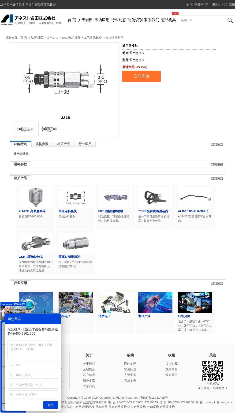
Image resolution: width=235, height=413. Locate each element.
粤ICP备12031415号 (154, 397)
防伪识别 (135, 20)
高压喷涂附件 (114, 37)
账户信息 (89, 375)
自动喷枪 (153, 407)
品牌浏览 (37, 37)
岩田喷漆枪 (167, 407)
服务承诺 (89, 380)
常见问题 (130, 369)
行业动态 (118, 20)
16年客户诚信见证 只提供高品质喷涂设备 (28, 4)
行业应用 (85, 144)
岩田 (230, 20)
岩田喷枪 (88, 407)
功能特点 (20, 144)
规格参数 (41, 144)
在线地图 (130, 380)
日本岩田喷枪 (117, 407)
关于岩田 (85, 20)
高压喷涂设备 (71, 37)
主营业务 (130, 375)
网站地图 (130, 363)
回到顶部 (217, 144)
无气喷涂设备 (93, 37)
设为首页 (171, 375)
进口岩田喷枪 (136, 407)
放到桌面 (171, 369)
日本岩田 (52, 37)
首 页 (72, 20)
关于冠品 (89, 363)
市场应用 (101, 20)
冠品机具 (168, 20)
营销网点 (89, 369)
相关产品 (63, 144)
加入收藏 (171, 363)
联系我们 (151, 20)
